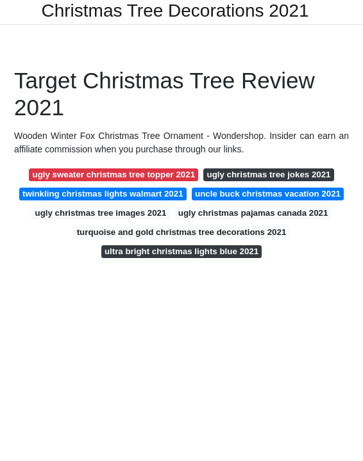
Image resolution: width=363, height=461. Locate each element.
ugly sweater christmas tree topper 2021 (114, 174)
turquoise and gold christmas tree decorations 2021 (182, 232)
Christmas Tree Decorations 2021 (174, 11)
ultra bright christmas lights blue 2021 (181, 251)
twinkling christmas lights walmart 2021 (102, 193)
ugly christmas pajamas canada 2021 (253, 213)
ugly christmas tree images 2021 (101, 213)
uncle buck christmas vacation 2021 (268, 193)
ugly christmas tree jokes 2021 (269, 174)
